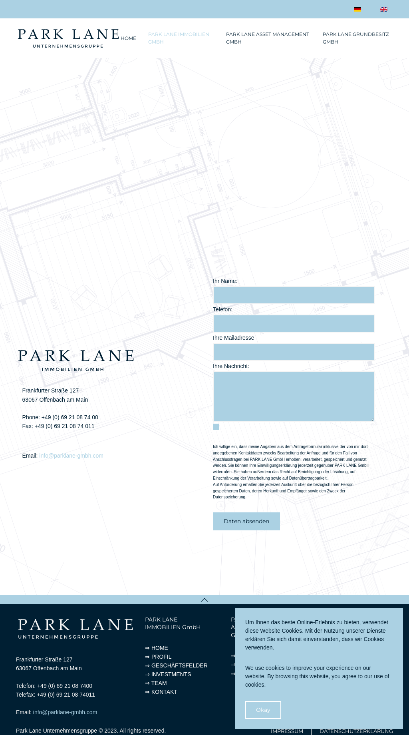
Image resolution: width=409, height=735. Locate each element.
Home (128, 38)
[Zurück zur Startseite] (68, 38)
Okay (263, 709)
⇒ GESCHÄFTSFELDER (176, 665)
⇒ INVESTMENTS (168, 674)
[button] (204, 600)
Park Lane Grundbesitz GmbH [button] (356, 38)
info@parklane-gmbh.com (71, 455)
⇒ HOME (156, 648)
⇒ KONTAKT (161, 692)
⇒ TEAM (156, 683)
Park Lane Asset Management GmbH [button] (267, 38)
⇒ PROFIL (158, 656)
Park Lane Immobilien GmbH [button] (178, 38)
